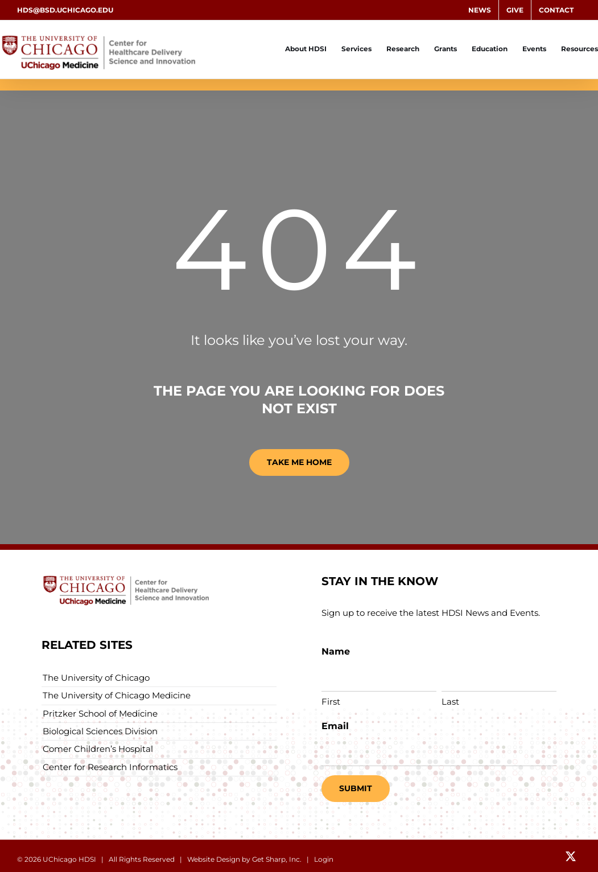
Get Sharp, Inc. (277, 859)
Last (450, 701)
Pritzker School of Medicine (100, 713)
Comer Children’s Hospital (98, 748)
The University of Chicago (96, 677)
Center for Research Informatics (110, 767)
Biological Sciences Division (100, 731)
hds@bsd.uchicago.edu (65, 10)
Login (323, 859)
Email (335, 726)
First (330, 701)
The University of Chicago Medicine (117, 695)
